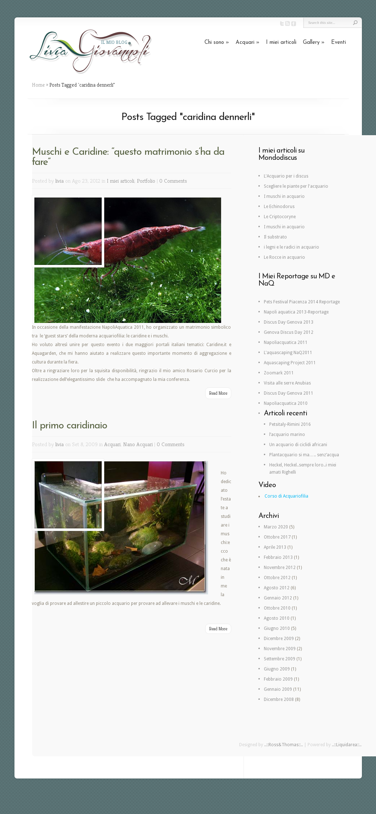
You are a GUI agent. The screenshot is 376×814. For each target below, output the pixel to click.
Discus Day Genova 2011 (288, 393)
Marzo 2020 (276, 526)
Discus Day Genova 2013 (288, 322)
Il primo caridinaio (69, 426)
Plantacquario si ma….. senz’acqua (304, 454)
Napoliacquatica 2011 (286, 342)
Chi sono (216, 42)
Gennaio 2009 (278, 689)
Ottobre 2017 (277, 537)
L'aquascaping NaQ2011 (288, 352)
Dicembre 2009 (279, 638)
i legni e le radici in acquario (291, 247)
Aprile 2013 (275, 547)
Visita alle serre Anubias (287, 383)
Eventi (338, 42)
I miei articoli (281, 42)
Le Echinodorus (279, 206)
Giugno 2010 (277, 628)
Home (38, 85)
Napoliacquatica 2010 (286, 403)
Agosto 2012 (277, 587)
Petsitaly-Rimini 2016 (290, 424)
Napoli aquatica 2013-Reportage (296, 312)
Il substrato (275, 237)
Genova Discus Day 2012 (288, 332)
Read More (218, 393)
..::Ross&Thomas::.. (283, 744)
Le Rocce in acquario (284, 257)
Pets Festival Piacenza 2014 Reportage (302, 301)
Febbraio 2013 (278, 557)
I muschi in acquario (284, 196)
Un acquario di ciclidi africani (298, 444)
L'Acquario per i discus (286, 176)
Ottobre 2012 (277, 577)
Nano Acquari (138, 444)
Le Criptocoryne (280, 216)
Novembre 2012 (280, 567)
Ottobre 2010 (277, 608)
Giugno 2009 (277, 669)
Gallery (314, 42)
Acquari (247, 42)
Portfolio (146, 180)
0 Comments (173, 180)
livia (59, 180)
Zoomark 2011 (279, 372)
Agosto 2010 (277, 618)
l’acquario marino (287, 434)
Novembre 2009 (280, 648)
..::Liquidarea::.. (347, 744)
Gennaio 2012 (278, 598)
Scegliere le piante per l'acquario (296, 186)
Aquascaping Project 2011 (290, 362)
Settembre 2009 (279, 658)
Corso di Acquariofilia (286, 496)
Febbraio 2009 (278, 679)
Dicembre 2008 (279, 699)
